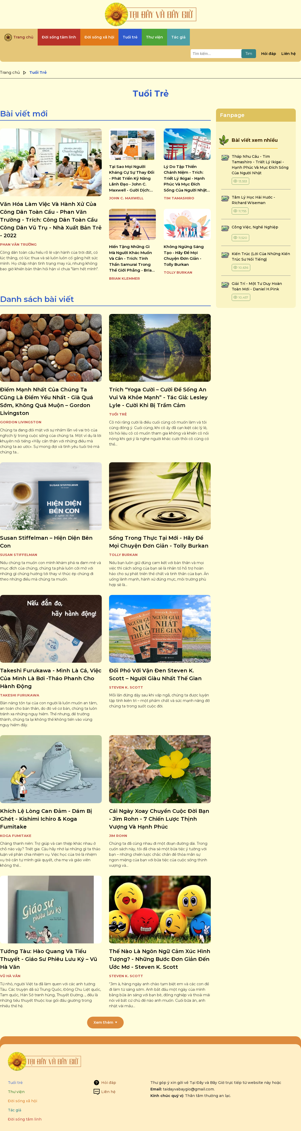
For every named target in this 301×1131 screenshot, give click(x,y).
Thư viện (16, 1091)
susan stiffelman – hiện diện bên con (46, 542)
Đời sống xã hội (22, 1101)
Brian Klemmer (124, 278)
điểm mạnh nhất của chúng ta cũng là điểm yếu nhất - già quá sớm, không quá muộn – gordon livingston (46, 401)
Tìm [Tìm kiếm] (248, 53)
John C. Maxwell (126, 198)
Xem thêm (103, 1022)
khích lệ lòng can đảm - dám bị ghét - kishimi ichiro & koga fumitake (46, 819)
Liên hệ (288, 53)
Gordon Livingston (20, 422)
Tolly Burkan (178, 272)
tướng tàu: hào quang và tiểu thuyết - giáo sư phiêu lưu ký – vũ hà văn (48, 959)
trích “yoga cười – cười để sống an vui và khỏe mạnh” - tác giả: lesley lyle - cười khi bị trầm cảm (158, 397)
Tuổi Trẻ (118, 414)
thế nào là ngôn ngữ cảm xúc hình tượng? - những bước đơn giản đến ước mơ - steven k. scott (159, 959)
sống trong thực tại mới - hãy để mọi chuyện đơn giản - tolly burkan (158, 542)
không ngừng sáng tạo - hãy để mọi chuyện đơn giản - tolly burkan (184, 255)
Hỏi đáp (268, 53)
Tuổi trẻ (15, 1082)
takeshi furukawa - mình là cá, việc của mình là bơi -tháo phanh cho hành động (50, 678)
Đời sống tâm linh (25, 1119)
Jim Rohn (118, 836)
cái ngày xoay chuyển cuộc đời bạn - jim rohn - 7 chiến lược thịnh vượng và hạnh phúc (159, 819)
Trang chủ (10, 72)
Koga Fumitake (15, 836)
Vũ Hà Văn (10, 976)
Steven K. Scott (126, 687)
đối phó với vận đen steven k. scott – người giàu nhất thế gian (155, 674)
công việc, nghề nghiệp (255, 227)
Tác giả (14, 1110)
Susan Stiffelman (18, 555)
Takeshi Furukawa (19, 695)
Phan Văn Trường (18, 244)
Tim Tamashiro (179, 198)
